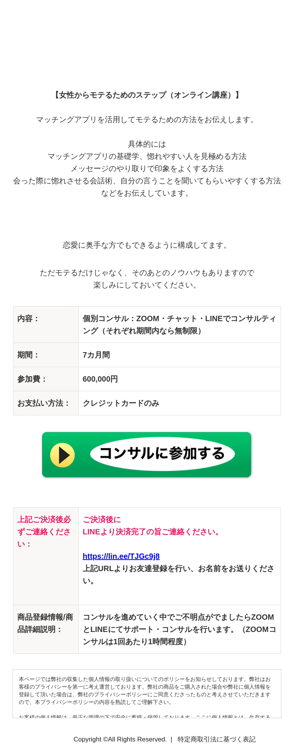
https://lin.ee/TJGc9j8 (121, 556)
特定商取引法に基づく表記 (217, 739)
